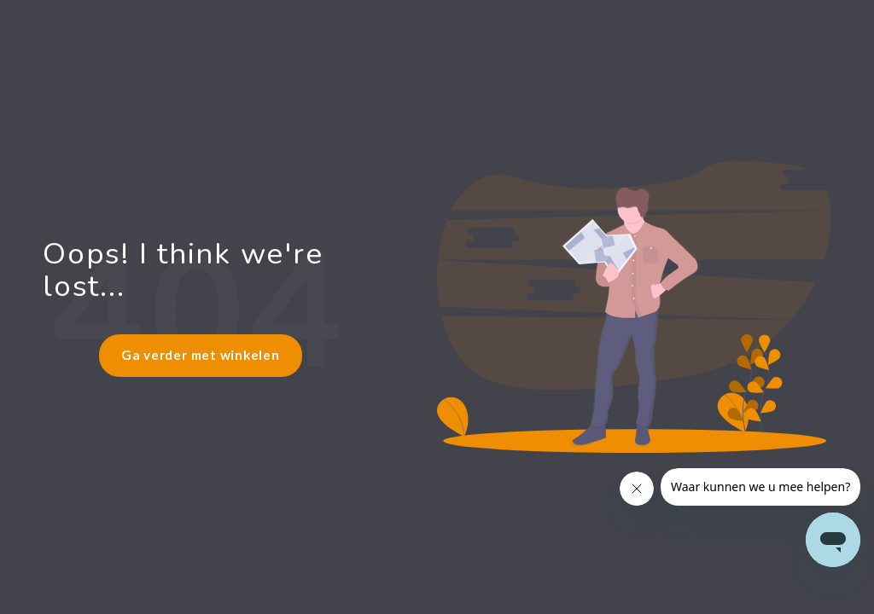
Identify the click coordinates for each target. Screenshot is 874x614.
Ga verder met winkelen (200, 354)
